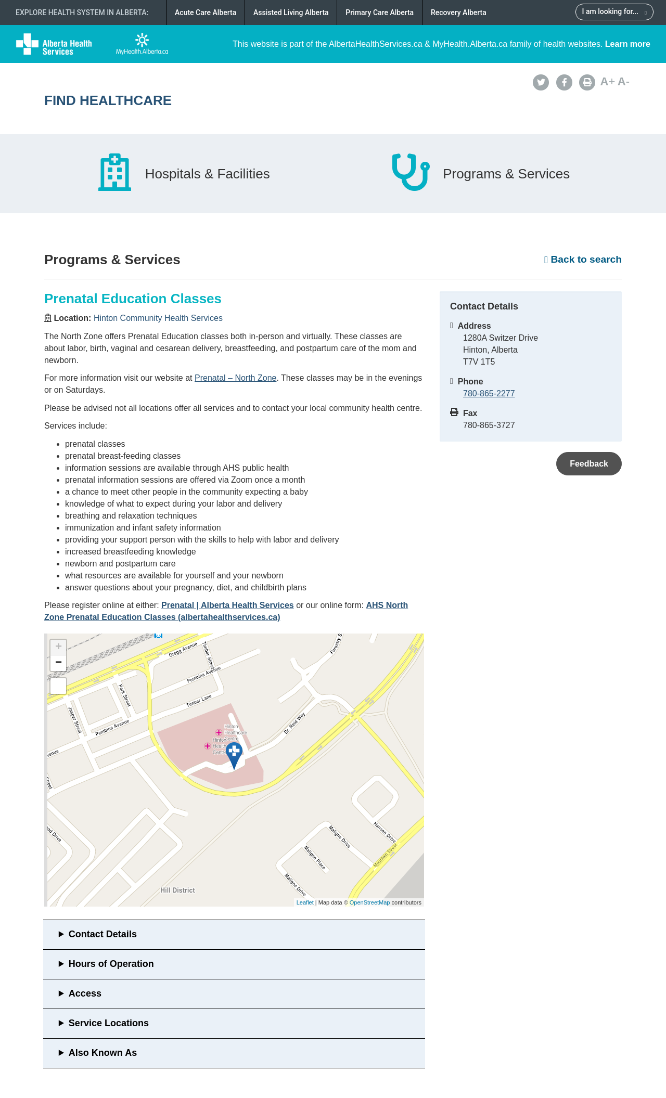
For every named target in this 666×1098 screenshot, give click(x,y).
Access (85, 993)
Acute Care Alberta (205, 12)
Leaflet (305, 902)
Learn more (627, 44)
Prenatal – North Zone (235, 377)
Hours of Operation (111, 964)
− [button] (58, 663)
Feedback (589, 463)
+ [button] (58, 647)
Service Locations (109, 1023)
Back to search (583, 259)
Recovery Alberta (458, 12)
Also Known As (103, 1053)
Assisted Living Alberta (291, 12)
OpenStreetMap (370, 902)
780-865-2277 (489, 393)
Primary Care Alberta (379, 12)
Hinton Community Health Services (158, 318)
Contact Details (103, 934)
